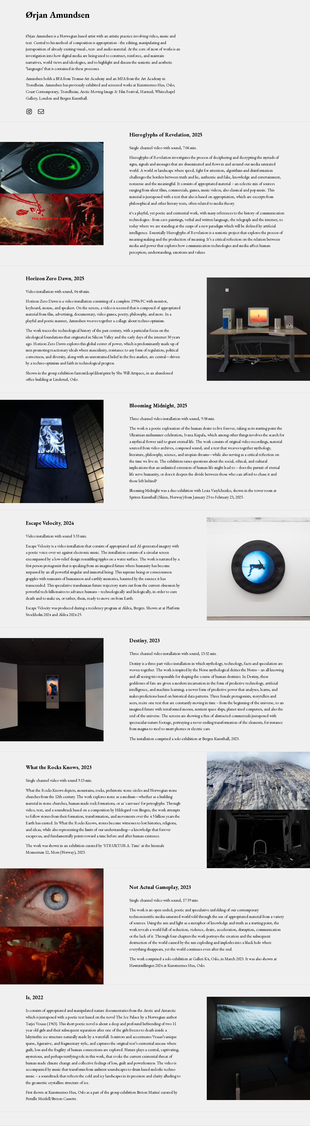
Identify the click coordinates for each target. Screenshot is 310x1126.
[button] (29, 111)
